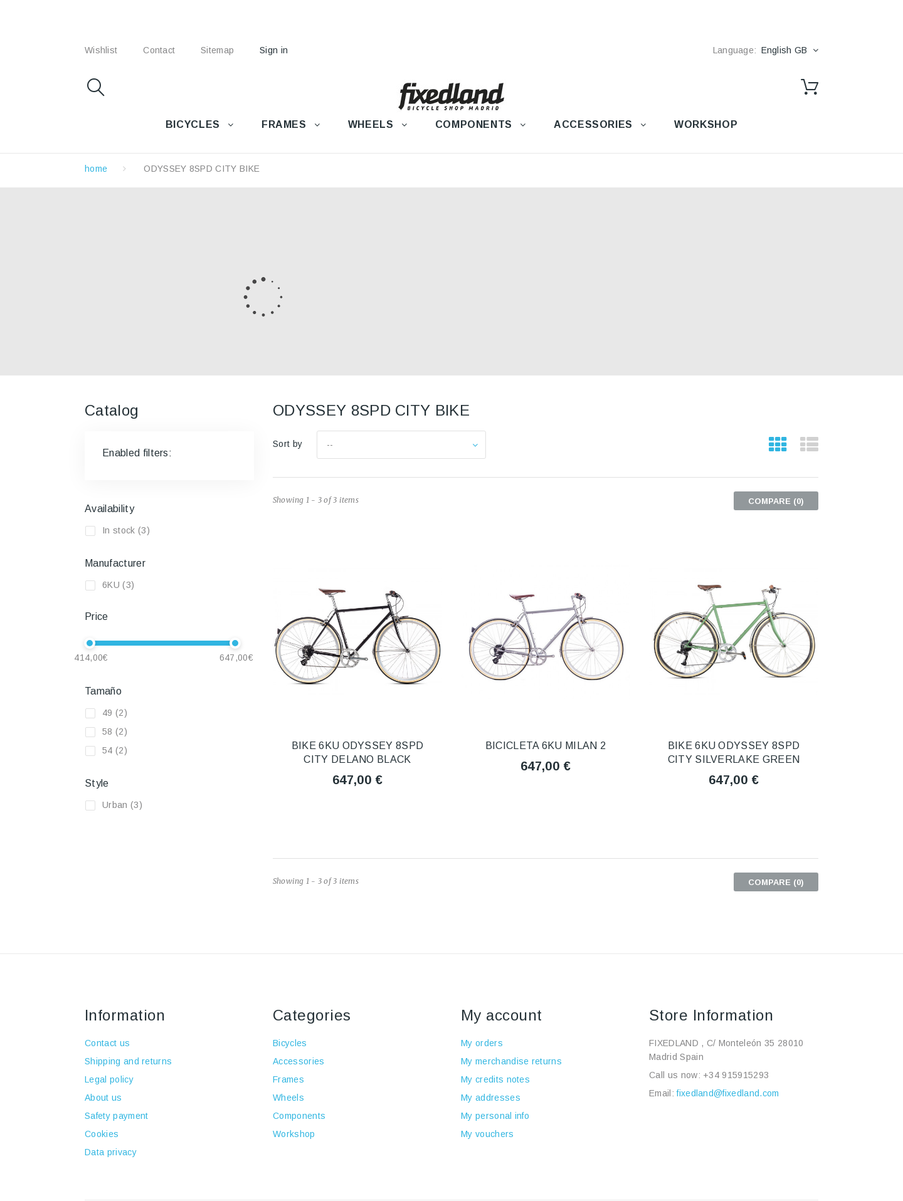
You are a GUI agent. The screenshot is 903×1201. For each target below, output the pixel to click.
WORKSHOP (705, 124)
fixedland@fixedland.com (728, 1093)
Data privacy (111, 1152)
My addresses (490, 1098)
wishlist (101, 50)
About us (103, 1098)
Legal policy (109, 1079)
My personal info (495, 1116)
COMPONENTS (473, 124)
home (96, 169)
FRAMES (284, 124)
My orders (482, 1043)
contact (159, 50)
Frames (288, 1079)
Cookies (102, 1134)
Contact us (107, 1043)
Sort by (287, 444)
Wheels (288, 1098)
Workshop (294, 1134)
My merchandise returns (511, 1061)
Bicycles (290, 1043)
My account (501, 1015)
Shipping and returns (128, 1061)
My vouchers (487, 1134)
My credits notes (495, 1079)
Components (299, 1116)
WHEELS (371, 124)
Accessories (593, 124)
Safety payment (116, 1116)
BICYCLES (193, 124)
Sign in (274, 50)
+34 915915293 (736, 1075)
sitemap (217, 50)
